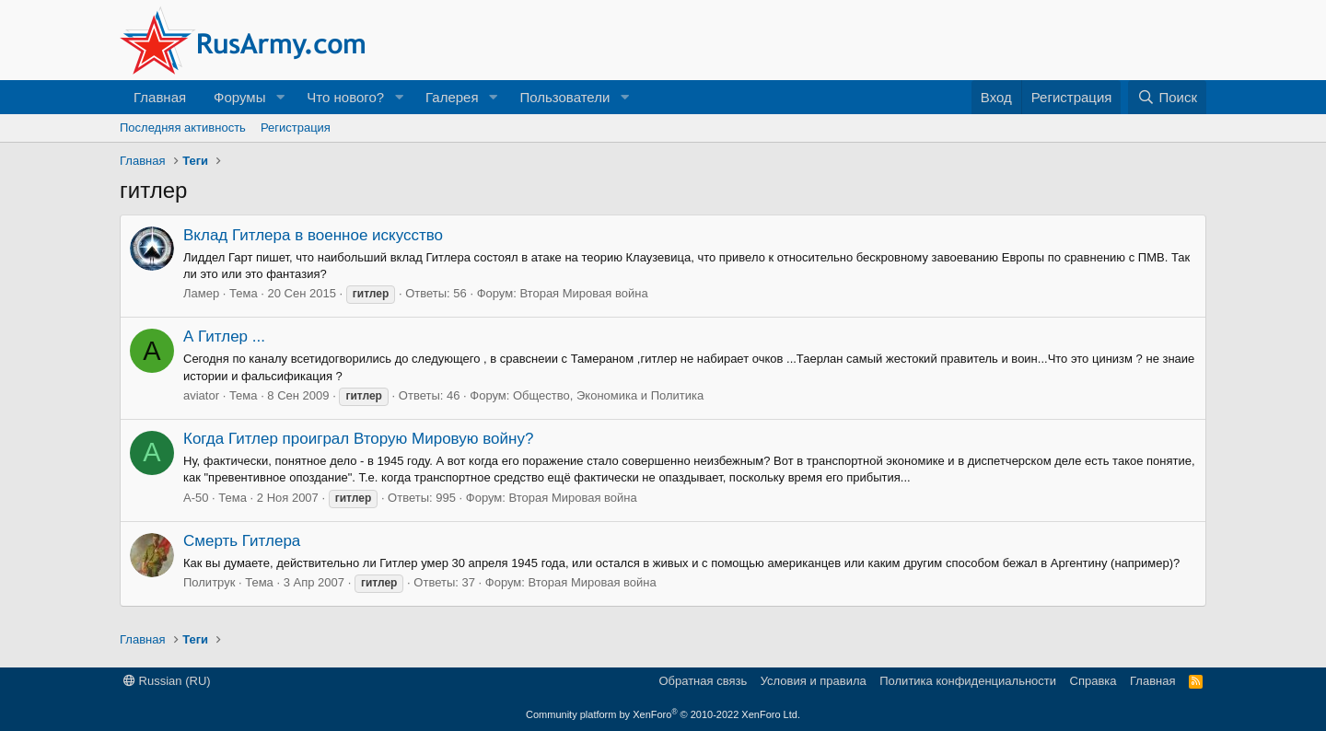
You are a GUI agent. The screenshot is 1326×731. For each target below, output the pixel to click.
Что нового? (345, 97)
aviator (201, 395)
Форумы (239, 97)
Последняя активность (183, 127)
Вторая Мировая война (583, 293)
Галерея (452, 97)
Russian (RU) (167, 681)
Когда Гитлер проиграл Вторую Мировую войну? (358, 438)
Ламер (201, 293)
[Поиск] (1167, 97)
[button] (280, 97)
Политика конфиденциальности (967, 681)
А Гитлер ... (224, 336)
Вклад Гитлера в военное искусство (313, 235)
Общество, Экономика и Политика (608, 395)
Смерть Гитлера (241, 541)
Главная (160, 97)
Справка (1093, 681)
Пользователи (564, 97)
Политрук (209, 582)
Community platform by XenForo (663, 714)
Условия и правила (814, 681)
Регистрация (296, 127)
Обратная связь (702, 681)
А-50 (195, 498)
